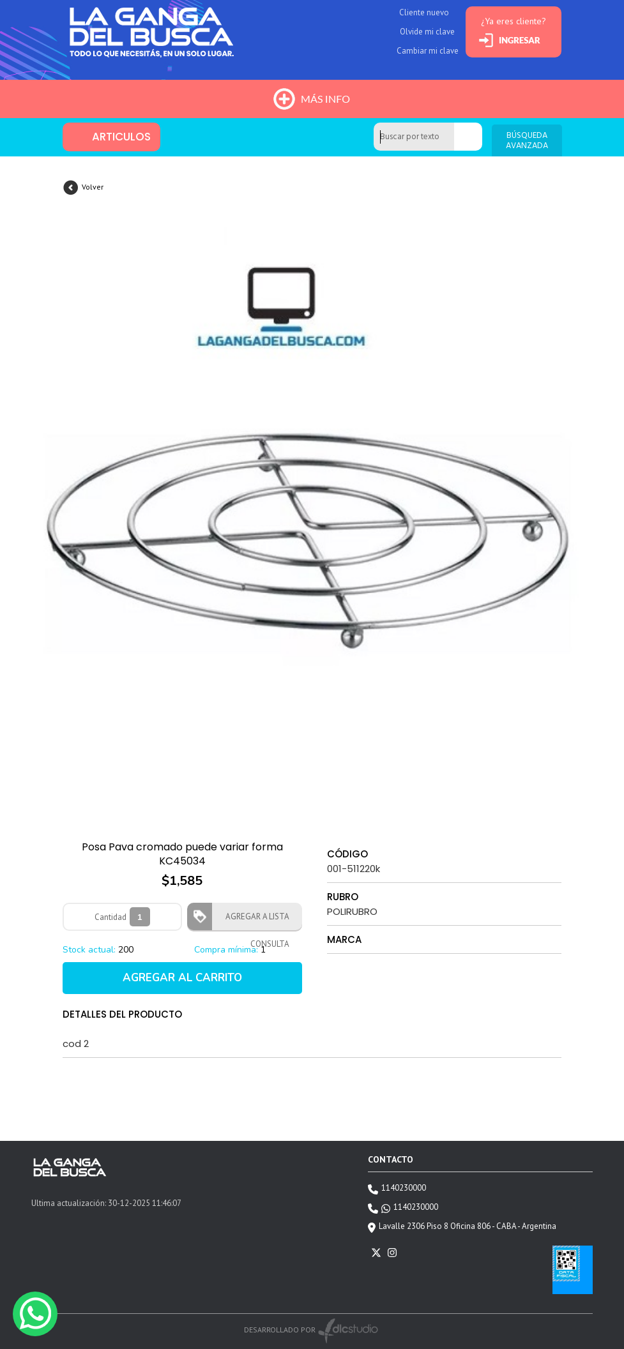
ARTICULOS (121, 136)
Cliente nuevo (424, 12)
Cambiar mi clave (428, 50)
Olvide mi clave (427, 31)
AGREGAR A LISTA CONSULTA (253, 920)
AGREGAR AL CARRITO (182, 977)
